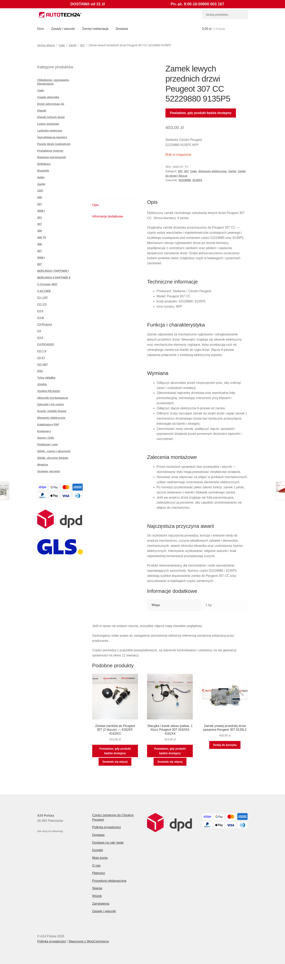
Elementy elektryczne (213, 171)
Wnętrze (42, 464)
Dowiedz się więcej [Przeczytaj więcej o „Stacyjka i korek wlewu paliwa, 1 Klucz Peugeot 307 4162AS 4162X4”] (170, 761)
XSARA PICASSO (48, 391)
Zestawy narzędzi (48, 471)
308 (39, 230)
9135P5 (197, 180)
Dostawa (122, 28)
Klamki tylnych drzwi (51, 117)
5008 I (41, 257)
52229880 (185, 180)
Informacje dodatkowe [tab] (107, 216)
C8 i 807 (42, 364)
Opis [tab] (95, 205)
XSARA (42, 384)
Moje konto (100, 858)
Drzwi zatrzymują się (50, 103)
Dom (40, 28)
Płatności (98, 873)
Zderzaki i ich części (50, 404)
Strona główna (46, 45)
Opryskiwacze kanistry (52, 137)
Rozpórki (43, 170)
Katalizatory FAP (48, 424)
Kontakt (97, 850)
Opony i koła (45, 437)
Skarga (97, 888)
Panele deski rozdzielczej (53, 144)
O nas (96, 865)
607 (39, 264)
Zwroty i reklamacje (95, 28)
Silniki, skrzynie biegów (52, 457)
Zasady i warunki (63, 28)
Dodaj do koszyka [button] (225, 745)
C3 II (40, 311)
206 (39, 197)
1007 (40, 190)
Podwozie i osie (47, 444)
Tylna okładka (46, 377)
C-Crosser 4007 (47, 284)
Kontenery (44, 431)
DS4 (40, 371)
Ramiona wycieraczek (51, 157)
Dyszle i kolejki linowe (51, 411)
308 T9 (41, 237)
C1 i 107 (42, 297)
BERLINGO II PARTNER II (53, 277)
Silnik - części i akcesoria (53, 451)
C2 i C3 (42, 304)
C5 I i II (41, 351)
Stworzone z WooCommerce (88, 941)
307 (82, 45)
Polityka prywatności (106, 827)
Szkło (41, 177)
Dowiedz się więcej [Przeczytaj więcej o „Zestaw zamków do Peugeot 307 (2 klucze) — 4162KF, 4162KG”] (115, 761)
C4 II (40, 337)
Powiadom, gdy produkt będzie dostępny (200, 113)
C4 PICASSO (45, 344)
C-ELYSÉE (44, 291)
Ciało (62, 45)
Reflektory (44, 164)
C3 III (40, 317)
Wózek (97, 896)
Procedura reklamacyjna (109, 880)
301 (39, 217)
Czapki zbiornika (48, 97)
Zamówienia (100, 903)
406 (39, 244)
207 (39, 204)
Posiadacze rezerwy (50, 150)
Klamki (41, 110)
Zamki (72, 45)
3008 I (41, 210)
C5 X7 (41, 357)
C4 (39, 330)
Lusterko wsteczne (49, 130)
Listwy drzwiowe (48, 123)
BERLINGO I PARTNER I (53, 270)
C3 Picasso (44, 324)
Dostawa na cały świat (108, 842)
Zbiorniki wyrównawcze (52, 397)
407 (39, 250)
